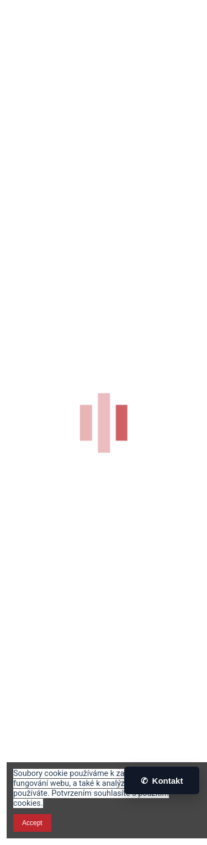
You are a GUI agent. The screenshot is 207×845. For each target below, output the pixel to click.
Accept (32, 823)
